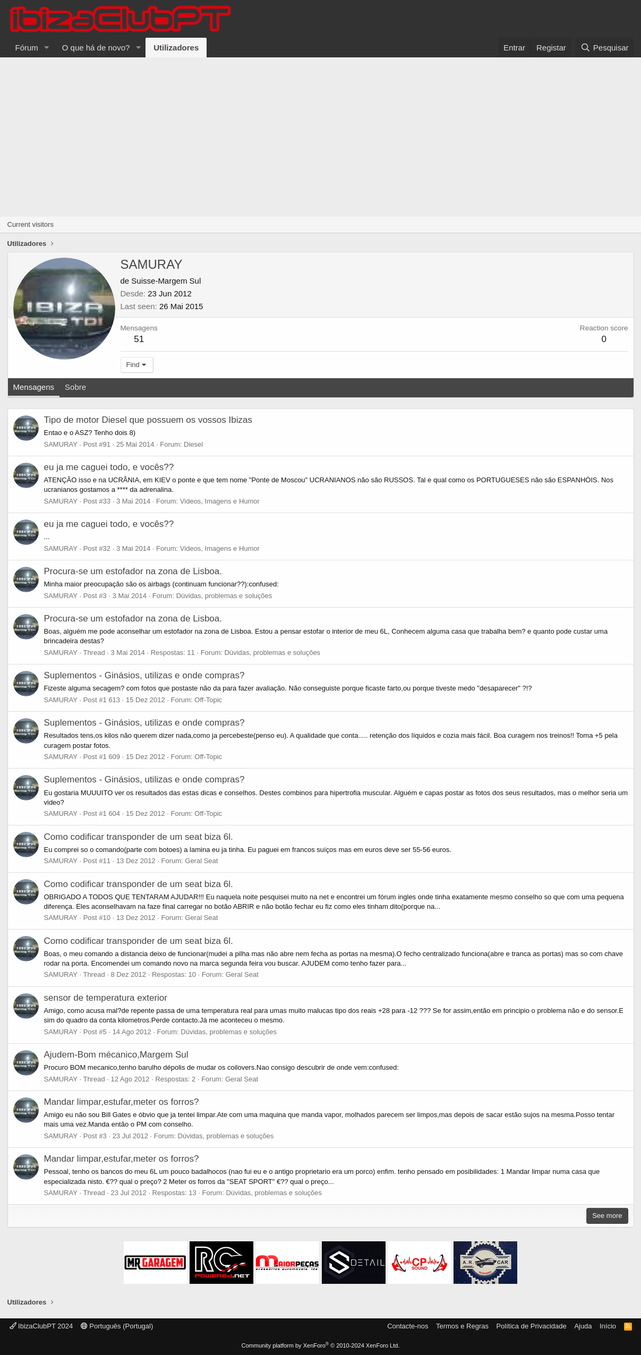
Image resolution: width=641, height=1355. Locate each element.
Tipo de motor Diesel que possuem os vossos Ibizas (148, 420)
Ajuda (583, 1326)
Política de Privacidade (531, 1326)
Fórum (26, 47)
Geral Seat (201, 861)
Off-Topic (208, 700)
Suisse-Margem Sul (166, 280)
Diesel (193, 444)
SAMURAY (61, 444)
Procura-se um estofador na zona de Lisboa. (133, 571)
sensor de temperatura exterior (105, 998)
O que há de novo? (96, 47)
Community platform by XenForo (321, 1345)
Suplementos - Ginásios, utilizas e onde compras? (144, 675)
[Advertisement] (320, 137)
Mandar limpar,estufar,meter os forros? (121, 1102)
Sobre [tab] (75, 386)
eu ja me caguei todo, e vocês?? (109, 467)
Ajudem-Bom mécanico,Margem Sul (116, 1055)
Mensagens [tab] (34, 386)
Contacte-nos (407, 1326)
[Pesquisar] (604, 47)
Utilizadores (176, 47)
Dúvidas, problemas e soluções (224, 596)
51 (139, 339)
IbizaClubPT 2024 (41, 1326)
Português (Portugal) (117, 1326)
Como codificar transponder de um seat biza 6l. (138, 837)
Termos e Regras (462, 1326)
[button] (46, 47)
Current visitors (30, 224)
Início (608, 1326)
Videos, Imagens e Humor (220, 501)
